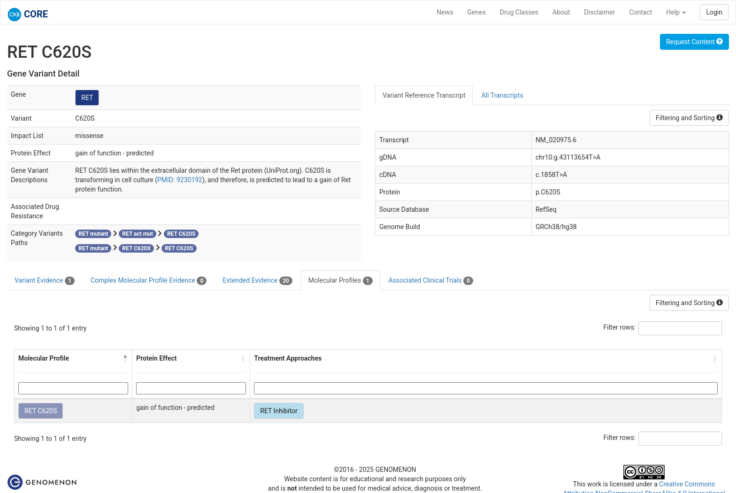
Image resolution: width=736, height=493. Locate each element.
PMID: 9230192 (179, 180)
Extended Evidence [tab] (257, 281)
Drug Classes (519, 12)
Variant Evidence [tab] (45, 281)
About (561, 12)
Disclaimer (599, 12)
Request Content (694, 42)
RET (87, 97)
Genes (477, 12)
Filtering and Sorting (689, 118)
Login (714, 12)
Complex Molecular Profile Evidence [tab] (149, 281)
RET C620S (40, 411)
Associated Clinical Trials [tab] (431, 281)
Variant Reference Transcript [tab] (424, 95)
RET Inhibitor (278, 411)
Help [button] (676, 12)
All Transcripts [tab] (502, 95)
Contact (640, 12)
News (445, 12)
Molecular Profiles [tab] (340, 281)
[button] (125, 358)
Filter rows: (620, 327)
